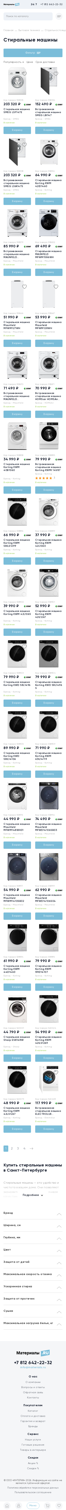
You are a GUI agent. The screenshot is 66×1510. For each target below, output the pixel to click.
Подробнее (31, 1195)
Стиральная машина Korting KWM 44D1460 (17, 969)
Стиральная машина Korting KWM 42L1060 (48, 543)
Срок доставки (45, 62)
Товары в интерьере (33, 1450)
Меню (33, 1505)
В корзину (17, 130)
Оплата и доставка (33, 1416)
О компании (33, 1382)
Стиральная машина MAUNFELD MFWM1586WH (48, 254)
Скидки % (33, 1468)
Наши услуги (33, 1439)
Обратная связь (33, 1392)
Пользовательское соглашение (33, 1492)
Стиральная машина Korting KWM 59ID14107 (48, 969)
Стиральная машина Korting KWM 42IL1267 (48, 614)
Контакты (33, 1397)
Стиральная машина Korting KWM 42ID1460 (48, 183)
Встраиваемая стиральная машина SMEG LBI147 (48, 112)
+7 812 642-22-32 (51, 4)
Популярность (14, 62)
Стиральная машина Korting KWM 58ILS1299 (17, 543)
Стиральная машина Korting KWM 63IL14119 (48, 756)
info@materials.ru (33, 1367)
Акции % (33, 1463)
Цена (30, 62)
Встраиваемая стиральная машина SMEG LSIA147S (16, 183)
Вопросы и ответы (33, 1387)
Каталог (33, 1411)
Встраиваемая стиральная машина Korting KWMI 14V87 (48, 467)
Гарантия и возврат (33, 1421)
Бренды (33, 1426)
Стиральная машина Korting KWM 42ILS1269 (48, 1040)
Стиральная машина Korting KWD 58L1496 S (48, 685)
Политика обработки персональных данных (33, 1488)
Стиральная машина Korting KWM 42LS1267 (17, 1111)
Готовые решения (33, 1445)
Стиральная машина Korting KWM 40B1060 (17, 467)
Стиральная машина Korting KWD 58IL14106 (17, 756)
